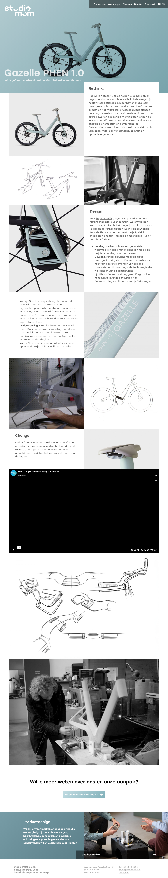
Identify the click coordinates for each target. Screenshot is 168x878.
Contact (150, 4)
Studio (138, 4)
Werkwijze (114, 4)
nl (159, 4)
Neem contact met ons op (81, 794)
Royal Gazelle (123, 109)
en (163, 4)
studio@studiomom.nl (129, 870)
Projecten (99, 4)
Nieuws (127, 4)
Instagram (124, 872)
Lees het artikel (90, 854)
